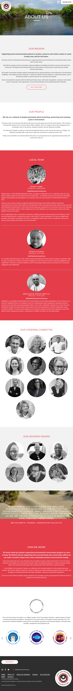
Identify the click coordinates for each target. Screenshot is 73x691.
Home (3, 674)
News (3, 676)
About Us (10, 674)
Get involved (36, 87)
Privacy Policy (4, 685)
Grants (35, 674)
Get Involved (45, 674)
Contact (10, 676)
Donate (67, 2)
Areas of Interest (23, 674)
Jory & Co (13, 685)
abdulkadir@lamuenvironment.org (36, 298)
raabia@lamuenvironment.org (36, 191)
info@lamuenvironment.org (36, 256)
